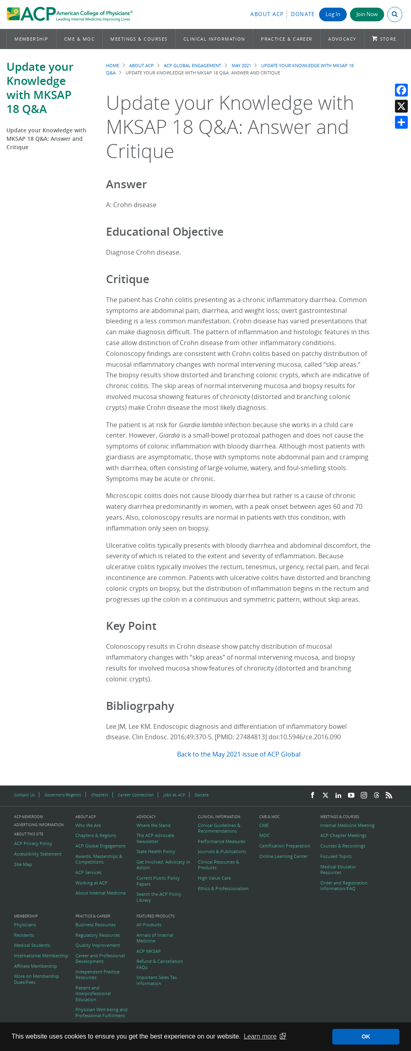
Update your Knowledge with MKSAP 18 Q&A (39, 87)
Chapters (99, 795)
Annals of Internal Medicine (154, 938)
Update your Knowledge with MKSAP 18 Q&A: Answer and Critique (46, 138)
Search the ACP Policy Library (158, 897)
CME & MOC (79, 39)
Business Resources (95, 925)
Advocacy (342, 39)
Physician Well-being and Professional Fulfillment (101, 1012)
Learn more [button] (260, 1036)
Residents (24, 935)
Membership (31, 39)
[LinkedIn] (338, 795)
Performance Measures (221, 841)
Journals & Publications (222, 851)
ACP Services (88, 872)
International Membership (41, 955)
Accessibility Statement (37, 854)
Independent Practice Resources (97, 974)
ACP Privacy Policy (33, 843)
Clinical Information (214, 39)
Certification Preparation (284, 846)
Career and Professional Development (100, 958)
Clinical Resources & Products (218, 864)
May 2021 (241, 65)
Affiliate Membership (35, 966)
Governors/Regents (63, 795)
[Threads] (376, 795)
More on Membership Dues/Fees (36, 979)
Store (388, 39)
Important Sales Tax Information (156, 980)
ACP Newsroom (28, 817)
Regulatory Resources (97, 935)
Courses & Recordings (342, 846)
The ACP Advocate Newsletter (155, 838)
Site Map (23, 864)
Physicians (25, 925)
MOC (264, 835)
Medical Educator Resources (338, 869)
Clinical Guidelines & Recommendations (219, 828)
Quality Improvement (97, 945)
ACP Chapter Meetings (343, 835)
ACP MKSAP (148, 951)
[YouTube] (351, 795)
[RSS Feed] (389, 795)
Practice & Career (287, 39)
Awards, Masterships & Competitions (98, 859)
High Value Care (214, 878)
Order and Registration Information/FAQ (344, 885)
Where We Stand (153, 825)
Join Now (367, 14)
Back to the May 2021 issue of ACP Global (239, 754)
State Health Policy (155, 851)
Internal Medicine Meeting (347, 825)
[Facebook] (312, 795)
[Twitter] (325, 795)
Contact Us (24, 795)
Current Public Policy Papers (158, 880)
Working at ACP (91, 883)
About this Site (28, 834)
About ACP (267, 14)
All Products (148, 925)
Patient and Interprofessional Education (93, 993)
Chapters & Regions (95, 835)
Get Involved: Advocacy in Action (163, 864)
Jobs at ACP (174, 795)
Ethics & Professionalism (223, 888)
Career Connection (136, 795)
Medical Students (32, 945)
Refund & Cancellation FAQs (159, 964)
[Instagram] (364, 795)
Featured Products (155, 916)
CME (264, 825)
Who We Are (88, 825)
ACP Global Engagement (192, 65)
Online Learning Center (283, 856)
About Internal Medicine (100, 893)
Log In (333, 14)
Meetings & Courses (138, 39)
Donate (303, 14)
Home (112, 65)
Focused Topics (336, 856)
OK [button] (366, 1036)
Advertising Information (39, 825)
